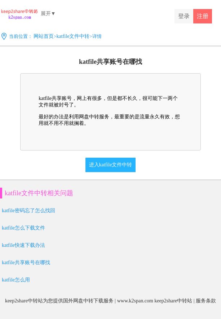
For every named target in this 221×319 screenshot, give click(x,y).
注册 (202, 16)
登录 (184, 16)
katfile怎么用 (16, 280)
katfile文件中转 (73, 36)
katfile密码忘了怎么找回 (28, 210)
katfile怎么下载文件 (23, 228)
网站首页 (44, 36)
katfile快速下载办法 (23, 245)
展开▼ (48, 13)
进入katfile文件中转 (110, 164)
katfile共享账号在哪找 (26, 262)
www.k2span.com (135, 300)
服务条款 (206, 300)
